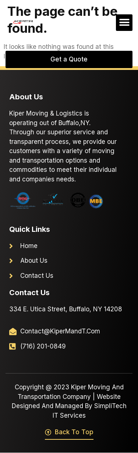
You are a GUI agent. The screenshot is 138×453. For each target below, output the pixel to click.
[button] (124, 22)
